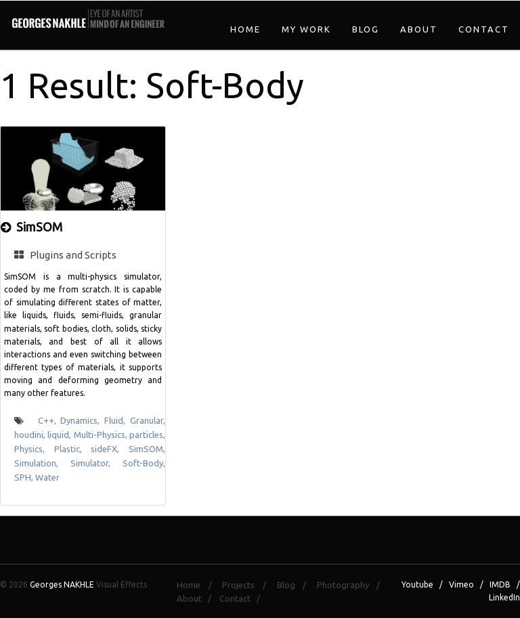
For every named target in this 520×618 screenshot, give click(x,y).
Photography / (352, 585)
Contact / (242, 598)
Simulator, (96, 463)
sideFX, (110, 449)
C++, (49, 420)
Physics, (34, 449)
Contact (483, 29)
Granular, (147, 420)
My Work (306, 29)
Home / (198, 585)
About (418, 29)
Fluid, (117, 420)
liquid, (60, 434)
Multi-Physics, (101, 434)
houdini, (30, 434)
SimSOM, (147, 449)
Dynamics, (82, 420)
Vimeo (461, 584)
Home (245, 29)
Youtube (417, 584)
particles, (147, 434)
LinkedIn (504, 597)
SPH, (24, 477)
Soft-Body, (144, 463)
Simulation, (42, 463)
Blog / (295, 585)
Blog (365, 29)
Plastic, (72, 449)
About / (197, 598)
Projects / (248, 585)
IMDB (500, 584)
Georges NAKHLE (62, 584)
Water (47, 477)
